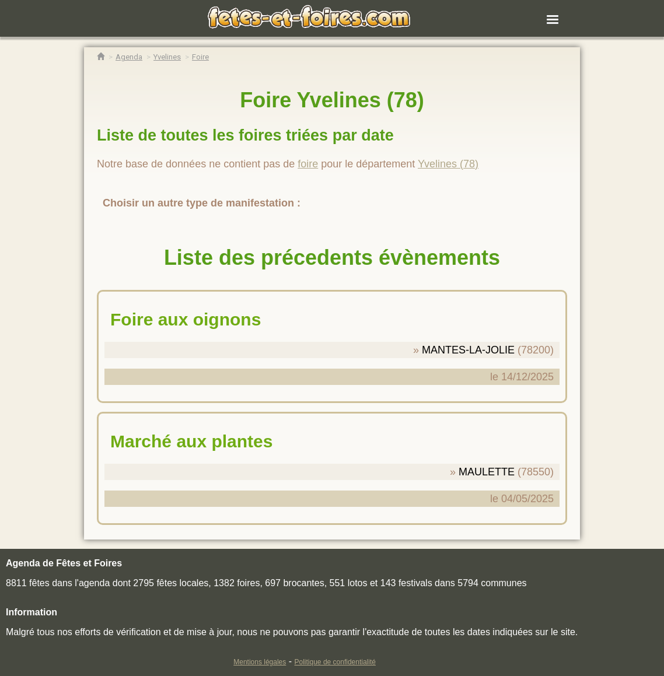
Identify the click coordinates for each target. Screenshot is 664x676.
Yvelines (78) (448, 164)
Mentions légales (259, 662)
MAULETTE (487, 472)
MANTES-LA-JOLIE (468, 350)
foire (308, 164)
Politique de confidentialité (335, 662)
